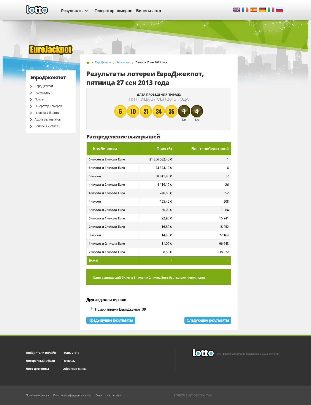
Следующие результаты (208, 320)
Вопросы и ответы (47, 126)
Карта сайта (114, 395)
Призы (39, 99)
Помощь (69, 360)
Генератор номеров (113, 10)
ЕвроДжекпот (44, 86)
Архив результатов (48, 119)
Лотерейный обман (40, 360)
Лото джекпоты (37, 368)
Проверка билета (47, 112)
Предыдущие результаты (111, 320)
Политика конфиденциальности (72, 395)
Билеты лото (148, 10)
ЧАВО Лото (71, 352)
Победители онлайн (41, 352)
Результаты (74, 10)
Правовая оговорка (37, 395)
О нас (99, 395)
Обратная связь (75, 368)
